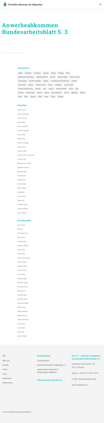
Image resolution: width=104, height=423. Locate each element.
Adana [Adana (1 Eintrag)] (20, 73)
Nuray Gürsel (21, 176)
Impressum (6, 378)
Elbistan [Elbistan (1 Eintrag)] (45, 81)
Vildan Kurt (20, 200)
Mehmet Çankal (22, 283)
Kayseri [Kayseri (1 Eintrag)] (50, 89)
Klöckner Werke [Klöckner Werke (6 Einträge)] (61, 89)
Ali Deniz (20, 229)
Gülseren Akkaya (22, 245)
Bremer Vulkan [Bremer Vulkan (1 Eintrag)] (74, 77)
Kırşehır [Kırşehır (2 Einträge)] (39, 93)
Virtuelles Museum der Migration (25, 4)
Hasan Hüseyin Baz (23, 258)
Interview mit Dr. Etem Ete (26, 155)
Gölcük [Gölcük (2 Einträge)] (50, 85)
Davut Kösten (21, 241)
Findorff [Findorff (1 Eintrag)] (73, 81)
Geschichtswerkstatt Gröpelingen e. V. (52, 365)
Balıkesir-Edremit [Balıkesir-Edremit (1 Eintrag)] (41, 77)
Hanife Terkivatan (23, 143)
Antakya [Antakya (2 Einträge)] (60, 73)
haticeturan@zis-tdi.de (87, 379)
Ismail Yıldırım (21, 270)
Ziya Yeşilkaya (22, 213)
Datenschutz (7, 383)
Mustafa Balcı (21, 295)
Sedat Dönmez (22, 315)
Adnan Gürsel (21, 110)
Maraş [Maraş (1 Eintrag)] (46, 93)
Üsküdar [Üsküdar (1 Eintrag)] (59, 96)
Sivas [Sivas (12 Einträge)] (20, 96)
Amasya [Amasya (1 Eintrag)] (45, 73)
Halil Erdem (21, 250)
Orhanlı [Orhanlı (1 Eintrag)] (81, 93)
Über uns (5, 361)
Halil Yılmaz (21, 254)
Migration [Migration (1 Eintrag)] (73, 93)
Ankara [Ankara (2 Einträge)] (52, 73)
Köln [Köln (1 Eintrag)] (76, 89)
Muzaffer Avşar (22, 299)
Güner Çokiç (21, 135)
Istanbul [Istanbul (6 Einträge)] (37, 89)
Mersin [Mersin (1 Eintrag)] (65, 93)
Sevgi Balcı (20, 192)
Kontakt (5, 365)
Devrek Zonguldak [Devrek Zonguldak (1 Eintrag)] (35, 81)
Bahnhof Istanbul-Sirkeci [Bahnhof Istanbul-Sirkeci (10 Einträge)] (26, 77)
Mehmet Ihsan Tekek (24, 163)
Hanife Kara (21, 139)
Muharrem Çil (21, 291)
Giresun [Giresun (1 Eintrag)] (30, 85)
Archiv (4, 369)
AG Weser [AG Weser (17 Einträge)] (28, 73)
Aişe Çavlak (21, 225)
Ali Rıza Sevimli (22, 118)
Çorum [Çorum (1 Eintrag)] (52, 96)
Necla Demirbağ (22, 303)
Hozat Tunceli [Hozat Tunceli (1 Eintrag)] (67, 85)
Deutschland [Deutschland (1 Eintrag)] (22, 81)
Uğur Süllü (20, 332)
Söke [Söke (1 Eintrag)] (25, 96)
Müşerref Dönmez (23, 167)
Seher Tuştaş (21, 188)
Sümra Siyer (21, 324)
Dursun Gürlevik (22, 126)
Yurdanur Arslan (22, 204)
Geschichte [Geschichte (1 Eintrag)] (22, 85)
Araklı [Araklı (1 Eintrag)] (66, 73)
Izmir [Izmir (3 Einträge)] (44, 89)
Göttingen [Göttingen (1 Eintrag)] (57, 85)
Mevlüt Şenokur (22, 287)
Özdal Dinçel (21, 180)
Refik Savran (21, 307)
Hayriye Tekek (22, 151)
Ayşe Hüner (21, 237)
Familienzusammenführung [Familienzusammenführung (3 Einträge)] (59, 81)
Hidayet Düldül (22, 266)
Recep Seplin (21, 184)
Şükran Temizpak (23, 320)
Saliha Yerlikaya (22, 311)
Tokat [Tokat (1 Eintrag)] (39, 96)
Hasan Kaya (21, 147)
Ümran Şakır (21, 196)
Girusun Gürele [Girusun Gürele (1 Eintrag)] (40, 85)
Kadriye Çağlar (22, 278)
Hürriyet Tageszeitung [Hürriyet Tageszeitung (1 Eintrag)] (25, 89)
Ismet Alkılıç (21, 274)
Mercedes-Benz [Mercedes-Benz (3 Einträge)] (56, 93)
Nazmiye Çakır (22, 171)
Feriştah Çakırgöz (23, 130)
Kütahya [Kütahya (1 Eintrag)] (21, 93)
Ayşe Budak (21, 122)
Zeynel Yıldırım (22, 336)
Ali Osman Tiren (22, 233)
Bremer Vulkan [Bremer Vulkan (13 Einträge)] (62, 77)
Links (4, 374)
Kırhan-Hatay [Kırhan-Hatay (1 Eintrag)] (30, 93)
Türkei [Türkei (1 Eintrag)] (45, 96)
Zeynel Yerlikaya (22, 209)
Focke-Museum (43, 361)
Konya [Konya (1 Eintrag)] (70, 89)
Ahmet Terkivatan (23, 114)
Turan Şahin (21, 328)
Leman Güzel (21, 159)
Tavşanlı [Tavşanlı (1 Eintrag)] (32, 96)
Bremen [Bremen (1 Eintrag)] (52, 77)
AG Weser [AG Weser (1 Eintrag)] (37, 73)
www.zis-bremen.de (79, 385)
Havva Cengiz (21, 262)
